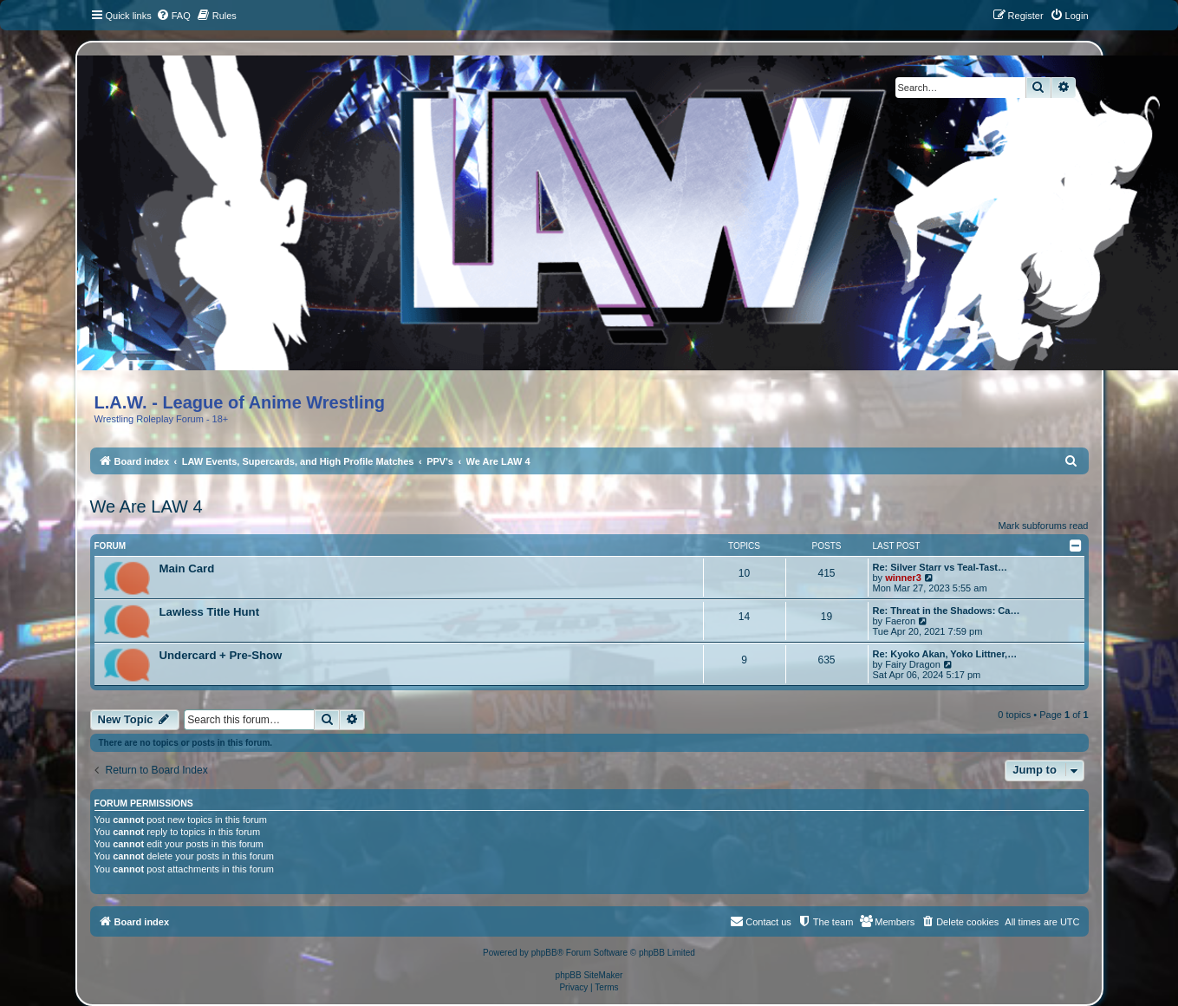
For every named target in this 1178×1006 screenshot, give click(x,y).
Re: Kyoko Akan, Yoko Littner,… (945, 654)
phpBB (544, 952)
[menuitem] (173, 15)
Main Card (187, 568)
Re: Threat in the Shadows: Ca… (946, 610)
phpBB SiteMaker (589, 975)
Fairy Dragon (912, 664)
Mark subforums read (1044, 525)
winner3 (903, 577)
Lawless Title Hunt (209, 611)
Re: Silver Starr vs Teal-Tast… (940, 567)
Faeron (900, 621)
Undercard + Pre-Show (221, 655)
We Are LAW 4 (146, 506)
